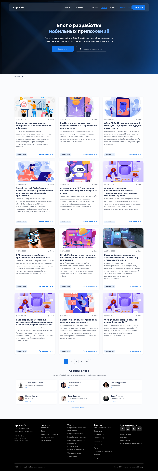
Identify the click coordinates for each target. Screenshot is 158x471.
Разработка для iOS (75, 434)
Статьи (104, 7)
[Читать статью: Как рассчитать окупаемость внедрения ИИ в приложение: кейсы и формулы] (35, 107)
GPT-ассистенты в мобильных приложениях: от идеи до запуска (33, 256)
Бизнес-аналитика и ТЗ (76, 450)
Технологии (21, 155)
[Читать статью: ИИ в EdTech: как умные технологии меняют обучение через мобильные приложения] (79, 238)
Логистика (98, 445)
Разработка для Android (76, 437)
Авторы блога (125, 440)
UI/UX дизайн (72, 446)
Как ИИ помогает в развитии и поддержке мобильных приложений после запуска (78, 125)
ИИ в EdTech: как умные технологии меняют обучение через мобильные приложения (78, 257)
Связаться (139, 7)
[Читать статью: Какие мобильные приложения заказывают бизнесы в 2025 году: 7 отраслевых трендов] (123, 238)
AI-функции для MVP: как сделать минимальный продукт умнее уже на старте (78, 190)
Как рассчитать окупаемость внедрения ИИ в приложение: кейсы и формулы (34, 125)
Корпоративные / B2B (102, 428)
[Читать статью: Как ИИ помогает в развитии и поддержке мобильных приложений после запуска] (79, 107)
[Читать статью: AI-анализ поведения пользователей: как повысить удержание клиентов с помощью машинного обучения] (123, 171)
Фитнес (97, 455)
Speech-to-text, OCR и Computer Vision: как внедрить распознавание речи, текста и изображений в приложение (34, 192)
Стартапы (98, 431)
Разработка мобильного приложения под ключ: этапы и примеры (78, 321)
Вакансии (123, 437)
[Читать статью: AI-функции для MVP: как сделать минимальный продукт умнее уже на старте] (79, 171)
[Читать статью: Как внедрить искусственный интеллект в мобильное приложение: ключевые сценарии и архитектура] (35, 303)
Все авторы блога (79, 408)
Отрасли (80, 7)
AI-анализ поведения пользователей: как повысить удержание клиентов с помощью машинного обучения (121, 192)
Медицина (98, 441)
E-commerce (98, 434)
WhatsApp (45, 428)
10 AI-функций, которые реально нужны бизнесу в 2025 (120, 321)
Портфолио (93, 7)
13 (87, 361)
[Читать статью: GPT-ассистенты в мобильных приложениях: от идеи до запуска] (35, 238)
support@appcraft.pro (49, 434)
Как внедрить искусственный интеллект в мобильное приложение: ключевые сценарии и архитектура (35, 322)
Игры (96, 458)
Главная (17, 77)
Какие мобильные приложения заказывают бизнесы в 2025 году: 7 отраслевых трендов (122, 257)
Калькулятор (125, 7)
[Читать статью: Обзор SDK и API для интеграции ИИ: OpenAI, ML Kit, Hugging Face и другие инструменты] (123, 107)
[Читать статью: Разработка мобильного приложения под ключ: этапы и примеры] (79, 303)
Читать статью (46, 155)
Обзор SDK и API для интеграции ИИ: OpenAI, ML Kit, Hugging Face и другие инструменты (122, 125)
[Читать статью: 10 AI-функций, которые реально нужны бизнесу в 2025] (123, 303)
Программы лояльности (103, 451)
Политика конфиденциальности (131, 443)
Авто (96, 448)
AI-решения (72, 456)
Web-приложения (74, 453)
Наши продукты (125, 434)
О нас (112, 7)
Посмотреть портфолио (91, 49)
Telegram (44, 431)
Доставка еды (99, 438)
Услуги (68, 7)
